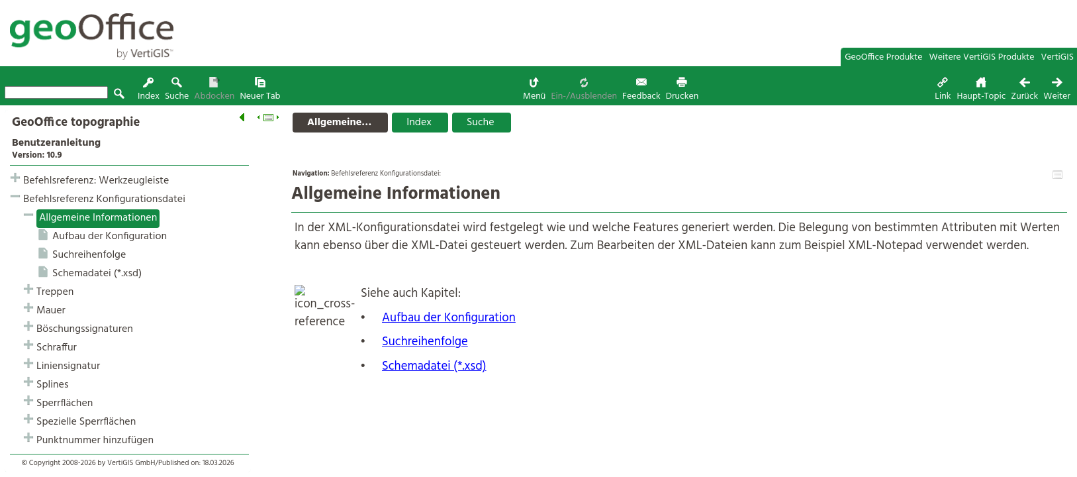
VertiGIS (1057, 57)
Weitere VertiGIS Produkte (982, 57)
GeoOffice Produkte (883, 57)
